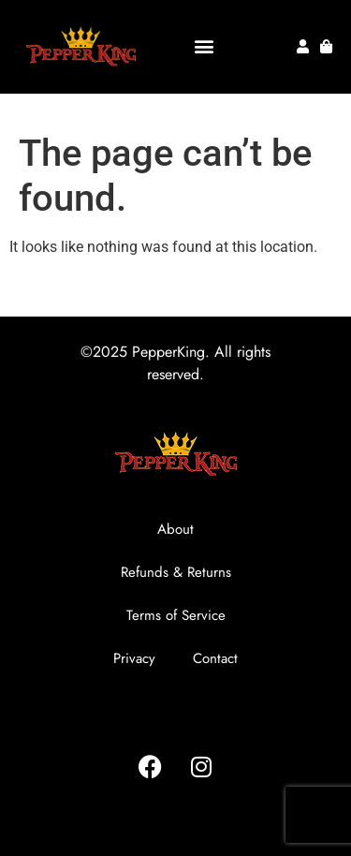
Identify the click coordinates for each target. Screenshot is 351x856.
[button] (204, 46)
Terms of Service (176, 615)
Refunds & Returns (176, 572)
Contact (215, 658)
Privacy (134, 658)
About (175, 529)
